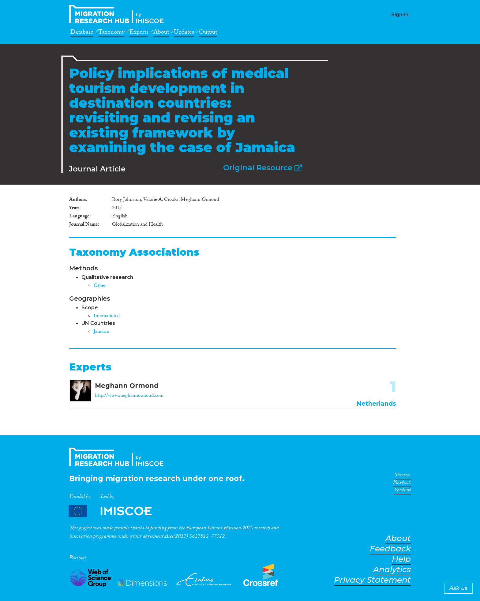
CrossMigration (118, 14)
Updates (184, 33)
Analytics (392, 569)
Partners (115, 511)
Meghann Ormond (127, 385)
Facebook (402, 483)
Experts (138, 33)
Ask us (458, 588)
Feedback (390, 549)
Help (401, 559)
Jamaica (101, 332)
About (161, 33)
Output (208, 33)
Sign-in (399, 14)
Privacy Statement (372, 580)
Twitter (403, 476)
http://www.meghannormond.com (129, 396)
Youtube (402, 491)
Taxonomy (111, 33)
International (107, 316)
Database (81, 33)
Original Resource (262, 167)
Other (100, 286)
